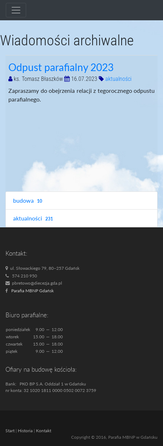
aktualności (118, 78)
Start (10, 430)
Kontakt (43, 430)
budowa (28, 201)
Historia (25, 430)
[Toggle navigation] (16, 10)
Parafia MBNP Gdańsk (32, 290)
